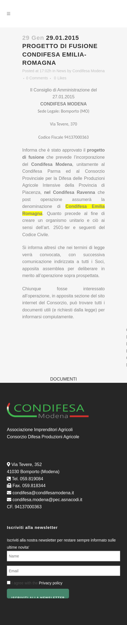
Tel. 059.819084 (27, 478)
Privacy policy (51, 583)
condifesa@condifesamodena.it (43, 492)
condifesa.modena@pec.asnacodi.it (47, 499)
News (61, 71)
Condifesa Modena (88, 71)
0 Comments (37, 78)
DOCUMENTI (63, 379)
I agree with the (34, 583)
